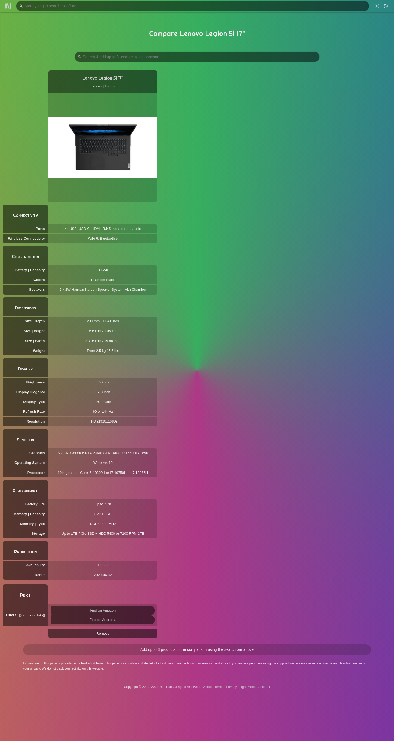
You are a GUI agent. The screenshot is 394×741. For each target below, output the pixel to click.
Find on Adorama (102, 620)
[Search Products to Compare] (197, 57)
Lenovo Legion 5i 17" (102, 78)
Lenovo (96, 86)
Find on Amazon (103, 610)
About (207, 687)
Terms (219, 687)
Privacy (231, 687)
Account (264, 687)
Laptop (110, 86)
